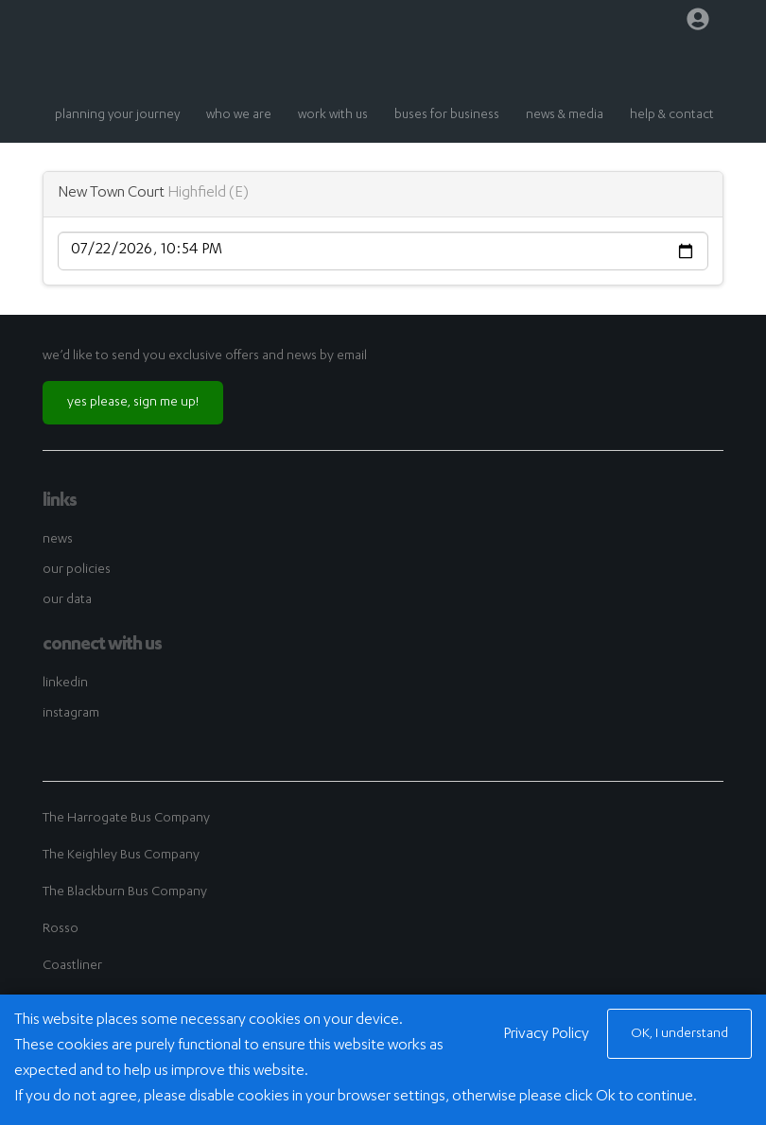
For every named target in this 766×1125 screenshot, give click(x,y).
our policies (77, 570)
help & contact (672, 116)
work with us (333, 116)
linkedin (65, 683)
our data (67, 600)
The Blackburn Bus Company (125, 892)
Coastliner (72, 966)
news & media (564, 116)
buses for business (446, 116)
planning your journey (117, 116)
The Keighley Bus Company (121, 855)
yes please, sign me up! (133, 402)
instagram (71, 713)
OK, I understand (679, 1034)
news (58, 539)
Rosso (60, 929)
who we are (238, 116)
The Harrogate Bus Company (126, 818)
